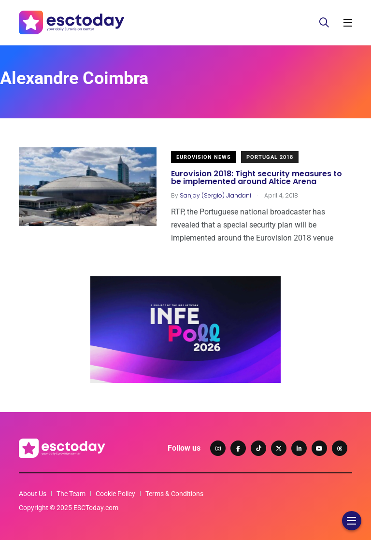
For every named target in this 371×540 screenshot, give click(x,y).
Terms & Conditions (174, 493)
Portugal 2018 (269, 157)
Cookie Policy (115, 493)
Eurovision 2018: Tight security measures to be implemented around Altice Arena (256, 177)
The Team (71, 493)
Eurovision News (203, 157)
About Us (32, 493)
